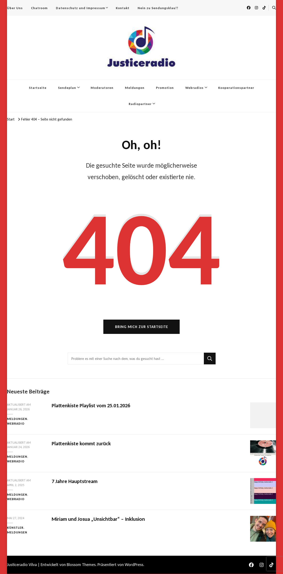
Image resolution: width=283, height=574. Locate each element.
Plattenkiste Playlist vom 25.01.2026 (91, 406)
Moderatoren (102, 88)
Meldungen (134, 88)
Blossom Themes (81, 564)
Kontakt (122, 8)
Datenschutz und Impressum (80, 8)
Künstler (15, 528)
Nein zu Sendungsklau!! (158, 8)
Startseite (38, 88)
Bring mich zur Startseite (141, 327)
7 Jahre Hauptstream (74, 481)
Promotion (165, 88)
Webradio (15, 424)
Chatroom (39, 8)
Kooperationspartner (236, 88)
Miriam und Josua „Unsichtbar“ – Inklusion (98, 519)
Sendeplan (67, 88)
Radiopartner (140, 104)
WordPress (134, 564)
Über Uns (15, 8)
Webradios (194, 88)
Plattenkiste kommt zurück (81, 443)
